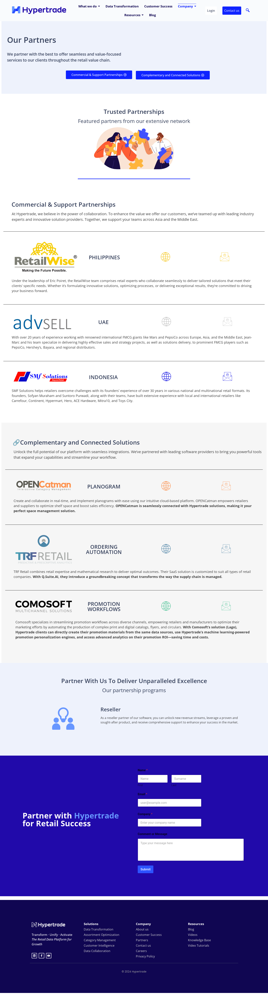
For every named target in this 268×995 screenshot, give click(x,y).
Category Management (100, 940)
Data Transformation (98, 929)
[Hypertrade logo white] (48, 924)
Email (142, 794)
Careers (141, 951)
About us (142, 929)
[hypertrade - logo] (39, 10)
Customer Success (149, 935)
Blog (191, 929)
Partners (142, 940)
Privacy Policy (145, 956)
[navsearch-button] (247, 10)
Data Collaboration (97, 951)
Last (173, 785)
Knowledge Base (199, 940)
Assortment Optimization (101, 935)
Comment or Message (152, 834)
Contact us (143, 945)
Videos (192, 935)
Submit (146, 869)
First (140, 785)
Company (145, 814)
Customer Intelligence (99, 945)
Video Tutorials (198, 945)
